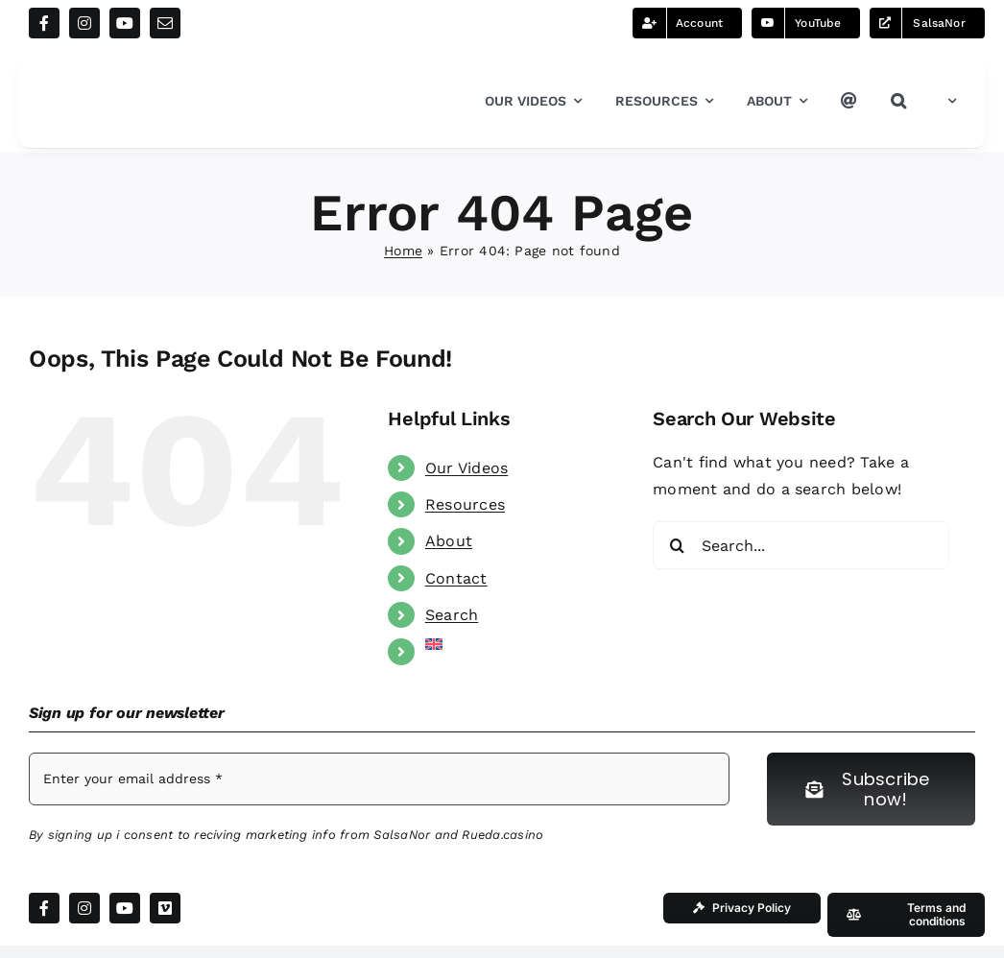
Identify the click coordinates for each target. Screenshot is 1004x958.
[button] (898, 101)
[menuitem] (948, 102)
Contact (456, 578)
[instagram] (84, 23)
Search (451, 615)
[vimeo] (165, 908)
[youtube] (124, 23)
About (448, 541)
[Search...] (801, 545)
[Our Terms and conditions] (906, 915)
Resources (465, 504)
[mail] (165, 23)
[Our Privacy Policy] (742, 908)
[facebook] (44, 23)
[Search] (677, 545)
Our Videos (466, 468)
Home (403, 250)
